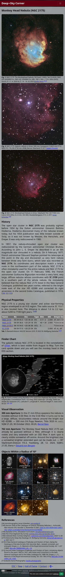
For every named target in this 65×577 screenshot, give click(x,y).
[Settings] (51, 566)
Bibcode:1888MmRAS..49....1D (21, 548)
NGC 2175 (6, 322)
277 (60, 331)
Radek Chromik (52, 148)
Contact (43, 566)
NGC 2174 (6, 319)
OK (61, 574)
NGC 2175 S (7, 325)
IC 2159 (5, 328)
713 (45, 81)
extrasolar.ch (35, 523)
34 (10, 216)
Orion (7, 345)
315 (10, 293)
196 (3, 293)
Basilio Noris (39, 81)
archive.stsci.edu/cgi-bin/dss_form (42, 534)
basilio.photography (33, 561)
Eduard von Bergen (25, 445)
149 (8, 403)
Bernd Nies (43, 424)
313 (7, 293)
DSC (14, 566)
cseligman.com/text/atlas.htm (42, 536)
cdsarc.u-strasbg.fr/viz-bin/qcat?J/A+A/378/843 (25, 530)
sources (25, 570)
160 (11, 403)
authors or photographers (39, 570)
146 (34, 311)
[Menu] (60, 3)
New (20, 566)
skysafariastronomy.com (44, 532)
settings (56, 574)
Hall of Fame (31, 566)
